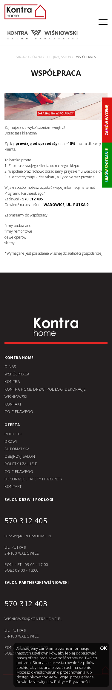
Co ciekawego (18, 411)
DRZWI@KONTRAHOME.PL (28, 536)
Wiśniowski (15, 396)
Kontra (12, 381)
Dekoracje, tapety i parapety (33, 479)
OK (103, 649)
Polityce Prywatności (72, 681)
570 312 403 (25, 603)
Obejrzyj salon (19, 456)
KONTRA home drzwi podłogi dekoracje (45, 389)
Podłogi (13, 434)
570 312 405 (25, 520)
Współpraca (16, 374)
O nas (10, 366)
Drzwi (10, 441)
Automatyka (16, 448)
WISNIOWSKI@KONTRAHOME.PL (33, 618)
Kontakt (13, 404)
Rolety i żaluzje (20, 463)
